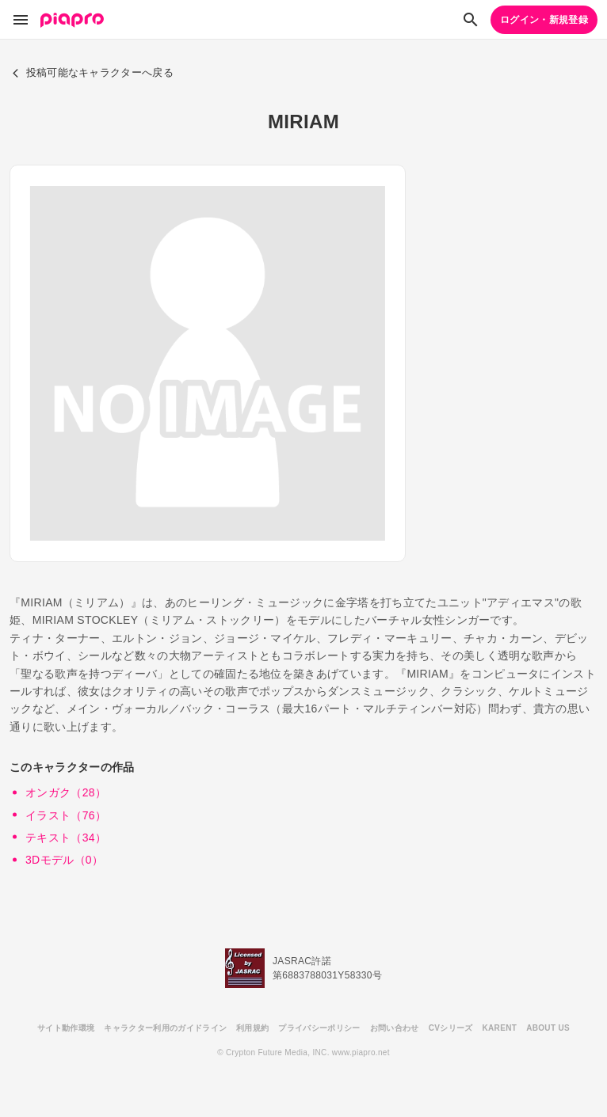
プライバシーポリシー (319, 1028)
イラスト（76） (65, 815)
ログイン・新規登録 (544, 19)
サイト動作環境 (65, 1028)
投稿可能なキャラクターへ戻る (93, 72)
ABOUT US (548, 1028)
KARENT (500, 1028)
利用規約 (252, 1028)
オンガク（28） (65, 792)
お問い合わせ (394, 1028)
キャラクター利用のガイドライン (165, 1028)
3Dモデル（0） (64, 859)
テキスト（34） (65, 837)
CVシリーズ (451, 1028)
